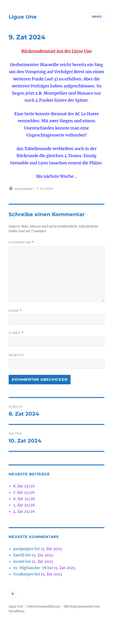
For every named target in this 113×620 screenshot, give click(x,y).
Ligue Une (23, 17)
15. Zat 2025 (51, 548)
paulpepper (24, 188)
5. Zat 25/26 (24, 505)
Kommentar (21, 242)
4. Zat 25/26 (24, 511)
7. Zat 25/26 (24, 492)
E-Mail (16, 333)
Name (15, 311)
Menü (97, 16)
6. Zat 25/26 (24, 498)
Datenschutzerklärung (43, 606)
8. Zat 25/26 (24, 486)
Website (16, 355)
